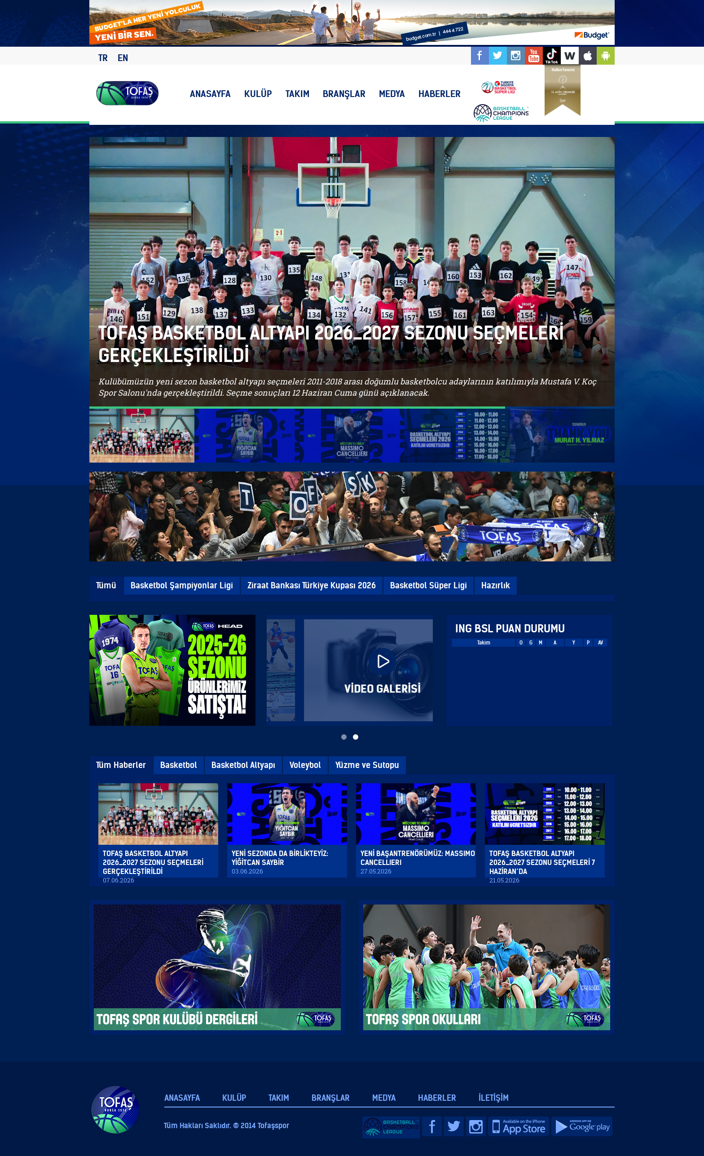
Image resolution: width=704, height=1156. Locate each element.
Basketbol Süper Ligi (428, 585)
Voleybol (305, 765)
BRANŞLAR (344, 93)
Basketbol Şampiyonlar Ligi (182, 585)
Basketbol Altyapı (243, 765)
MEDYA (392, 93)
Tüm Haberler (121, 765)
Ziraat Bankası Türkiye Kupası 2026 (311, 585)
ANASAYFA (210, 93)
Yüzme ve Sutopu (367, 765)
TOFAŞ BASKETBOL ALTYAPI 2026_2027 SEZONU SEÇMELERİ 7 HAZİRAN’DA (542, 862)
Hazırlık (495, 585)
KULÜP (258, 93)
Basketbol (178, 765)
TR (103, 57)
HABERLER (439, 93)
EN (123, 57)
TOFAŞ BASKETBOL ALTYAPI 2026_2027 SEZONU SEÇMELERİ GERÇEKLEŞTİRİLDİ (153, 862)
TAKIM (297, 93)
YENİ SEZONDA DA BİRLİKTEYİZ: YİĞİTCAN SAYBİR (280, 858)
